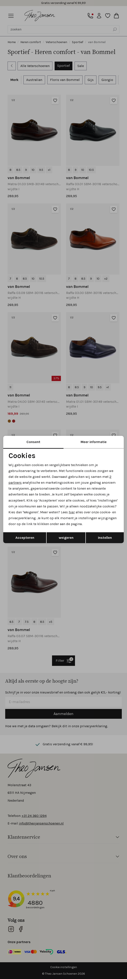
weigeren (66, 538)
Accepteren (24, 538)
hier (72, 512)
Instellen (105, 538)
